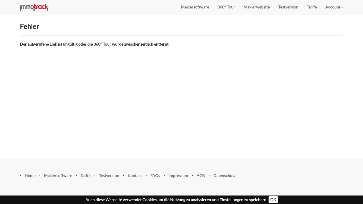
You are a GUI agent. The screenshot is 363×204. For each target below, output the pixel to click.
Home (30, 175)
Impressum (178, 175)
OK (273, 199)
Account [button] (334, 7)
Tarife (312, 7)
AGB (201, 175)
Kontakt (135, 175)
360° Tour (226, 7)
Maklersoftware (195, 7)
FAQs (155, 175)
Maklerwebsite (257, 7)
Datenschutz (224, 175)
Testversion (288, 7)
